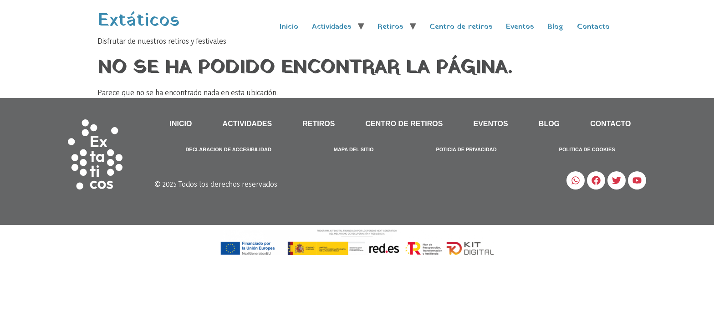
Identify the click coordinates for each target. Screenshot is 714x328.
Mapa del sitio (354, 149)
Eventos (520, 26)
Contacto (593, 26)
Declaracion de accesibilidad (228, 149)
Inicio (289, 26)
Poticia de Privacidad (466, 149)
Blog (555, 26)
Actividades (331, 26)
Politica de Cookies (587, 149)
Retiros (390, 26)
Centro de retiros (460, 26)
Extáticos (138, 20)
